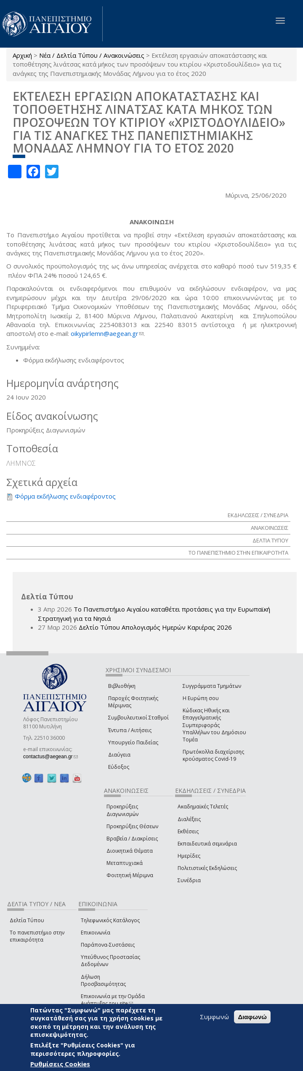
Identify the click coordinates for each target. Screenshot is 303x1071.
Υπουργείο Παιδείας (133, 742)
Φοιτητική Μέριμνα (129, 875)
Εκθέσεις (188, 831)
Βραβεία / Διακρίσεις (132, 838)
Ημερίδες (189, 855)
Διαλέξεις (189, 819)
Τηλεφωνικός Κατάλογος (110, 920)
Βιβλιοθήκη (122, 686)
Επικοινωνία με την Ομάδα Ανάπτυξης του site (113, 1000)
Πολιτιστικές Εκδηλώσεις (207, 868)
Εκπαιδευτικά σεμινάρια (207, 843)
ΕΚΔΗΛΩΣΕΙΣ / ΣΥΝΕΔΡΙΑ (258, 515)
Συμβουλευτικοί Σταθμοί (138, 717)
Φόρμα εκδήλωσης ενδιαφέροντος (65, 496)
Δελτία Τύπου (27, 920)
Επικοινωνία (95, 932)
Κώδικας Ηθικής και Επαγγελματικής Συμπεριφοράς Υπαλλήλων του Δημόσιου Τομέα (214, 725)
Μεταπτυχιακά (124, 863)
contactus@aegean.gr (50, 757)
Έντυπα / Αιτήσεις (130, 730)
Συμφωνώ (214, 1016)
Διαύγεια (119, 754)
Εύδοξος (118, 766)
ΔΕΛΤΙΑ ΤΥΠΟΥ (270, 540)
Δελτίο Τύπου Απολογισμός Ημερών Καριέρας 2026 (155, 627)
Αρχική (22, 55)
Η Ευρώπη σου (201, 698)
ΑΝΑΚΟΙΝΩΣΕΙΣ (269, 527)
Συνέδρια (189, 880)
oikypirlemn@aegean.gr (107, 333)
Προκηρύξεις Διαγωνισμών (122, 810)
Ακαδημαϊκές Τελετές (203, 806)
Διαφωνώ (252, 1016)
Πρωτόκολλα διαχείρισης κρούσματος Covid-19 (213, 755)
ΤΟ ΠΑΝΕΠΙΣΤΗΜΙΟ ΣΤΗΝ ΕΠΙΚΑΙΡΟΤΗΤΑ (238, 552)
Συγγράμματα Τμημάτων (212, 686)
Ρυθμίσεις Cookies (60, 1064)
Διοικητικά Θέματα (129, 850)
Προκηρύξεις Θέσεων (132, 826)
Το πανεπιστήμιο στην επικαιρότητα (37, 936)
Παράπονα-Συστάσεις (108, 944)
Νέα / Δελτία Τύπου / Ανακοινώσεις (91, 55)
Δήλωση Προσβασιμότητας (103, 980)
